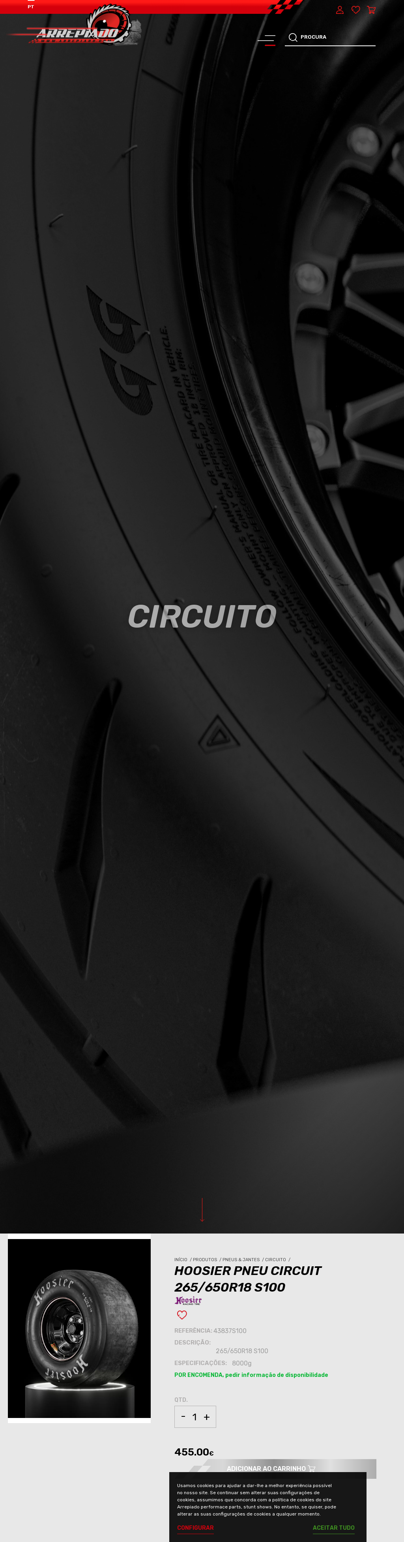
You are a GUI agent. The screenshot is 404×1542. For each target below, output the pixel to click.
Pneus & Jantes (244, 1259)
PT (31, 6)
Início (183, 1259)
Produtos (208, 1259)
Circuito (278, 1259)
